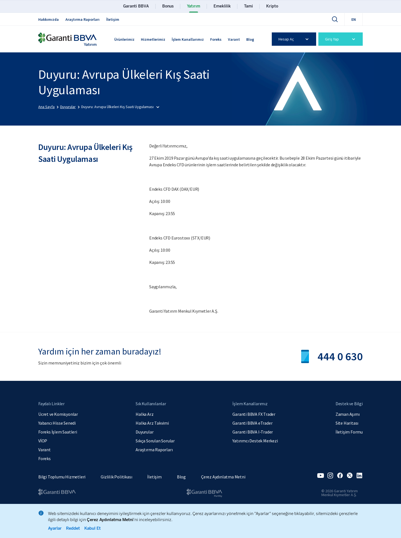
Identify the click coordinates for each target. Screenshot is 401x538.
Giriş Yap (341, 39)
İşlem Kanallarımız (188, 39)
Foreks (216, 39)
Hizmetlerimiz (153, 39)
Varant (234, 39)
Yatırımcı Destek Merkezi (255, 440)
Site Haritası (347, 423)
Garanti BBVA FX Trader (253, 414)
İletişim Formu (349, 432)
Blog (250, 39)
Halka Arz (144, 414)
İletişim (112, 19)
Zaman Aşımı (348, 414)
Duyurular (144, 432)
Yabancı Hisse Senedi (57, 423)
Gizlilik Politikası (116, 477)
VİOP (42, 440)
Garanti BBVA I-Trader (252, 432)
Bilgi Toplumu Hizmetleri (61, 477)
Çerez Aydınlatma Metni (223, 477)
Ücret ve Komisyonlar (58, 414)
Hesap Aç (294, 39)
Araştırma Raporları (82, 19)
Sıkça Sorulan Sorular (155, 440)
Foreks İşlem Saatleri (57, 432)
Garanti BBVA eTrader (252, 423)
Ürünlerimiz (124, 39)
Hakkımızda (48, 19)
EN (353, 19)
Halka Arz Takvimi (152, 423)
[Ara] (335, 19)
